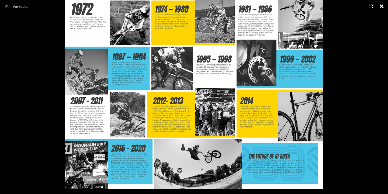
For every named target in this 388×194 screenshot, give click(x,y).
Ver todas (20, 6)
